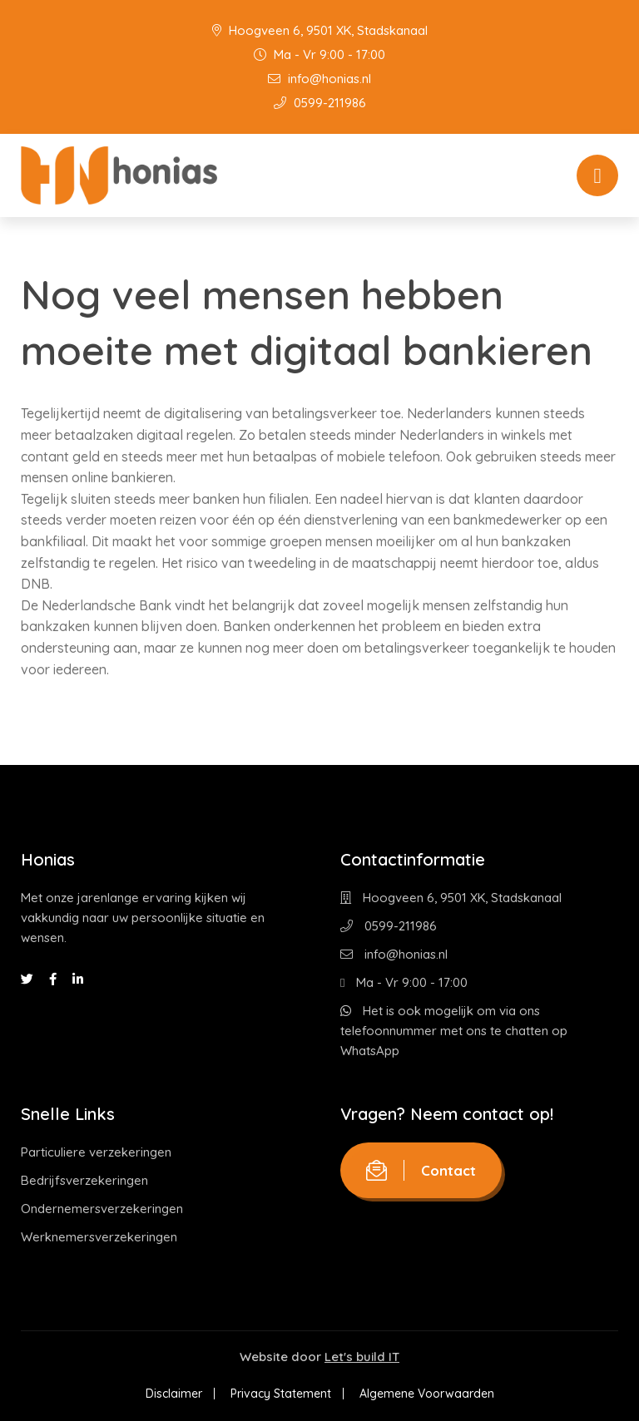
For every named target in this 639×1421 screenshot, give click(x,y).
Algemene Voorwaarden (426, 1393)
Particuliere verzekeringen (96, 1152)
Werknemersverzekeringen (99, 1237)
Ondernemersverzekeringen (102, 1208)
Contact (421, 1170)
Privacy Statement (280, 1393)
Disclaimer (174, 1393)
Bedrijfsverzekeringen (84, 1180)
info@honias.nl (319, 78)
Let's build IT (361, 1356)
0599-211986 (320, 103)
